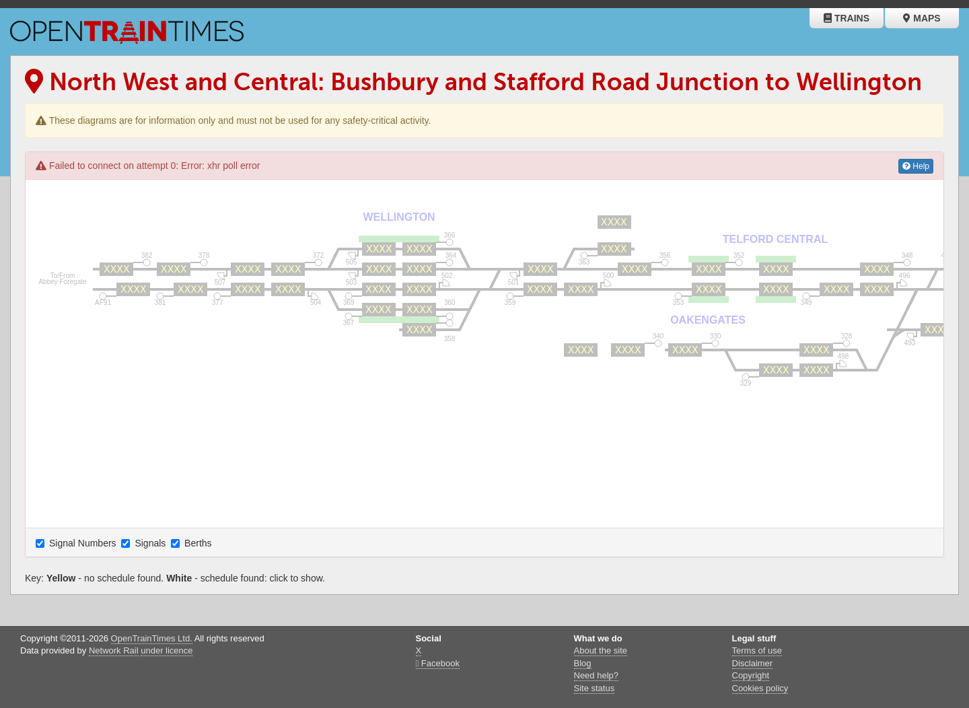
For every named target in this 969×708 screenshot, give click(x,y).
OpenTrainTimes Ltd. (151, 638)
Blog (582, 663)
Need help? (596, 675)
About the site (601, 650)
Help (915, 166)
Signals (144, 543)
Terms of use (757, 650)
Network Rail (114, 650)
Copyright (751, 675)
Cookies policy (760, 688)
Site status (594, 688)
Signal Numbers (77, 543)
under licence (166, 650)
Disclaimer (752, 663)
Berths (192, 543)
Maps (921, 18)
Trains (846, 18)
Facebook (438, 663)
